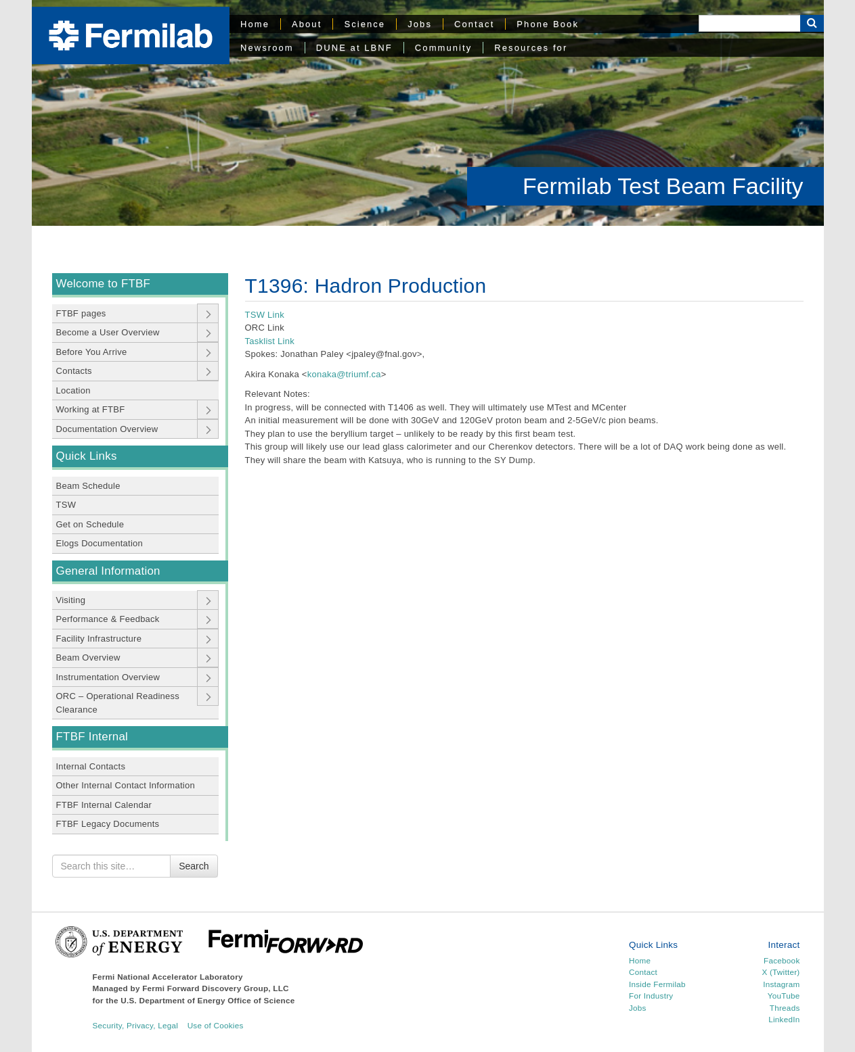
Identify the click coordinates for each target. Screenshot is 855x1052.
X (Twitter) (780, 971)
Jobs (420, 24)
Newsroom (267, 48)
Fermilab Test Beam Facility (663, 186)
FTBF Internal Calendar (104, 805)
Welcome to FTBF (103, 283)
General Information (108, 571)
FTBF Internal (92, 736)
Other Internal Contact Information (125, 785)
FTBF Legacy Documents (108, 824)
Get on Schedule (90, 524)
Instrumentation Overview (108, 677)
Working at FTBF (90, 409)
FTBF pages (81, 313)
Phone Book (548, 24)
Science (364, 24)
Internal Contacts (91, 766)
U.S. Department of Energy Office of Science (207, 1000)
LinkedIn (783, 1019)
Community (443, 48)
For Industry (651, 995)
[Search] (749, 23)
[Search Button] (812, 23)
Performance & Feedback (108, 619)
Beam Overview (88, 657)
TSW (66, 505)
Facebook (781, 960)
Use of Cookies (216, 1025)
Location (73, 390)
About (307, 24)
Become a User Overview (108, 332)
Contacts (74, 371)
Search (194, 866)
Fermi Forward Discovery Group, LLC (215, 988)
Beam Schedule (88, 486)
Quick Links (86, 456)
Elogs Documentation (100, 543)
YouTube (784, 995)
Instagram (781, 984)
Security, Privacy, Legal (136, 1025)
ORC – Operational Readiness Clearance (118, 703)
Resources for (530, 48)
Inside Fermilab (657, 984)
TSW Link (264, 315)
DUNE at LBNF (354, 48)
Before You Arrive (91, 352)
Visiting (71, 600)
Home (254, 24)
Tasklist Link (271, 341)
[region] (428, 113)
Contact (474, 24)
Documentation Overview (107, 429)
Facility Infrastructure (99, 638)
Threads (785, 1007)
